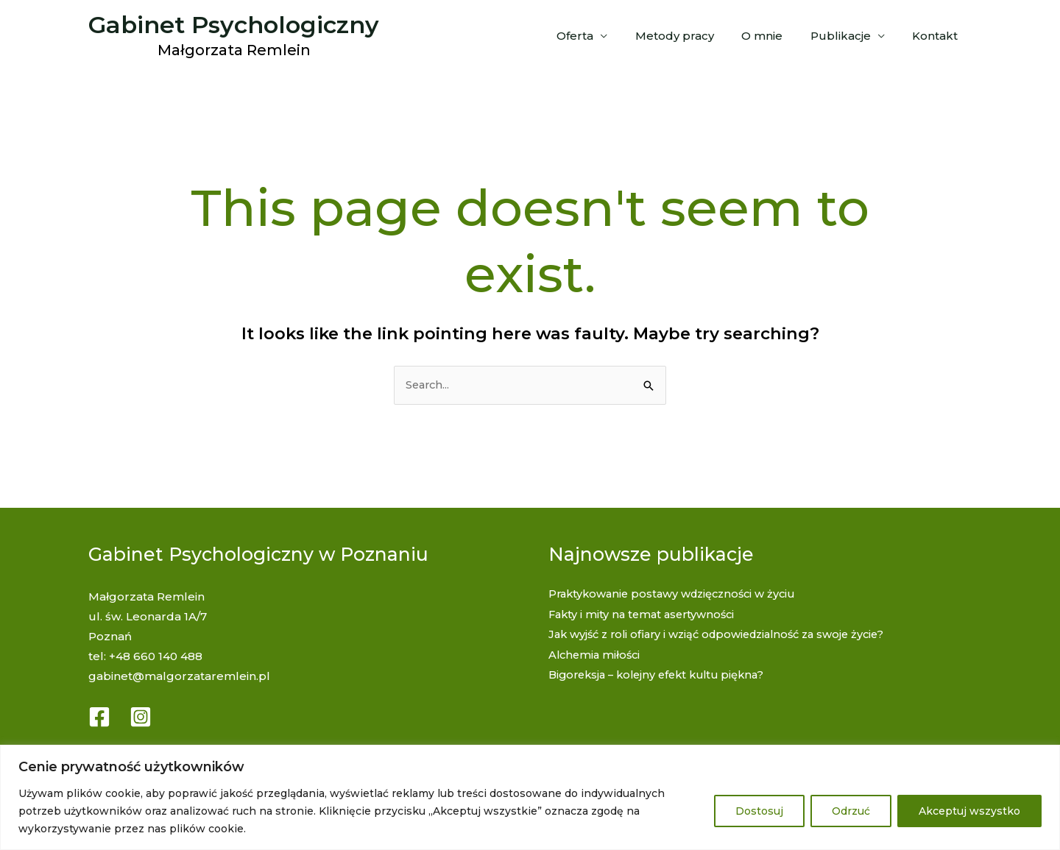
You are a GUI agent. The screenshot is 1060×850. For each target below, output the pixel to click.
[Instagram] (141, 717)
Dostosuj (759, 811)
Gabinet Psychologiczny (233, 24)
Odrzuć (851, 811)
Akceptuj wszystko (969, 811)
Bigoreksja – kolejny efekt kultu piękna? (662, 674)
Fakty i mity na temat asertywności (645, 614)
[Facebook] (99, 717)
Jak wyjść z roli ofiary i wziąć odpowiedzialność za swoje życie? (725, 634)
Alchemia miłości (596, 654)
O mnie (775, 36)
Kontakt (938, 36)
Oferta (600, 36)
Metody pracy (693, 36)
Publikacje (849, 36)
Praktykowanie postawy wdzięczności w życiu (677, 594)
